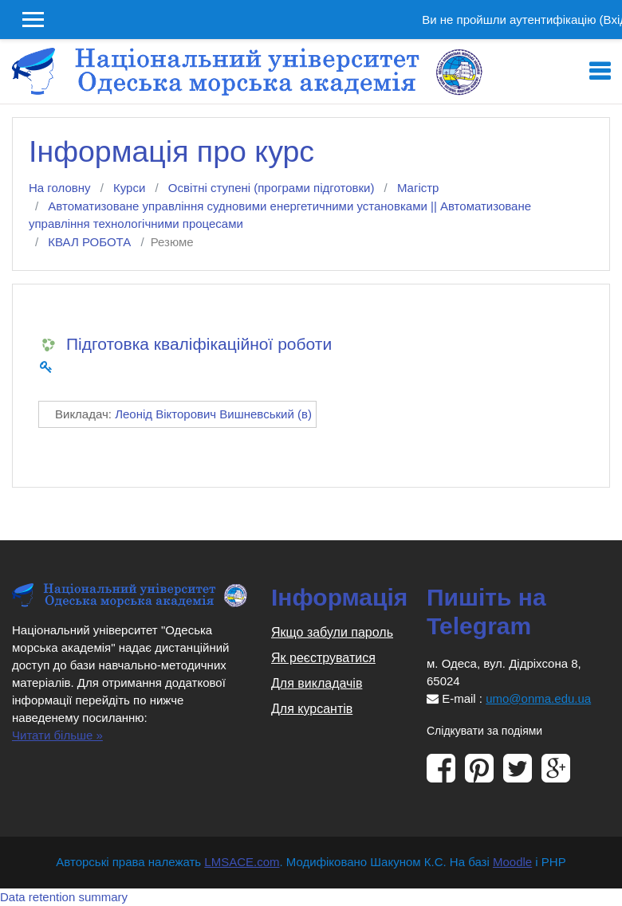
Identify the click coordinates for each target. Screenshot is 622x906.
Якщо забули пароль (332, 632)
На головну (60, 187)
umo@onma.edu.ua (538, 698)
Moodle (512, 862)
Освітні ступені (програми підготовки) (271, 187)
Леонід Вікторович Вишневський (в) (213, 414)
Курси (129, 187)
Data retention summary (64, 897)
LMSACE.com (241, 862)
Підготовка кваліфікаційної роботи (199, 344)
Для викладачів (316, 683)
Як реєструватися (323, 658)
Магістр (418, 187)
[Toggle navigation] (599, 72)
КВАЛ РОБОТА (89, 242)
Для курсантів (311, 709)
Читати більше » (57, 735)
